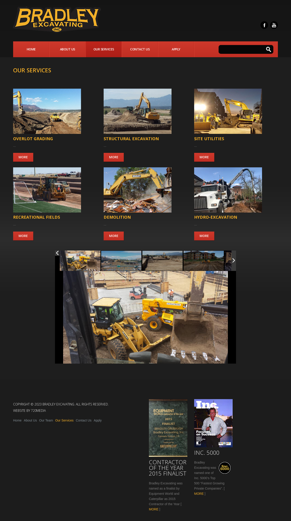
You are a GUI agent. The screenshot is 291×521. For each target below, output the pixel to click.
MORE (153, 509)
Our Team (46, 420)
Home (31, 49)
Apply (176, 49)
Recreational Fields (36, 217)
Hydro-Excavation (215, 217)
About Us (67, 49)
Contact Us (140, 49)
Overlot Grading (33, 138)
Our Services (103, 49)
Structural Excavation (131, 138)
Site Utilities (209, 138)
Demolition (117, 217)
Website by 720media (29, 410)
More (23, 157)
